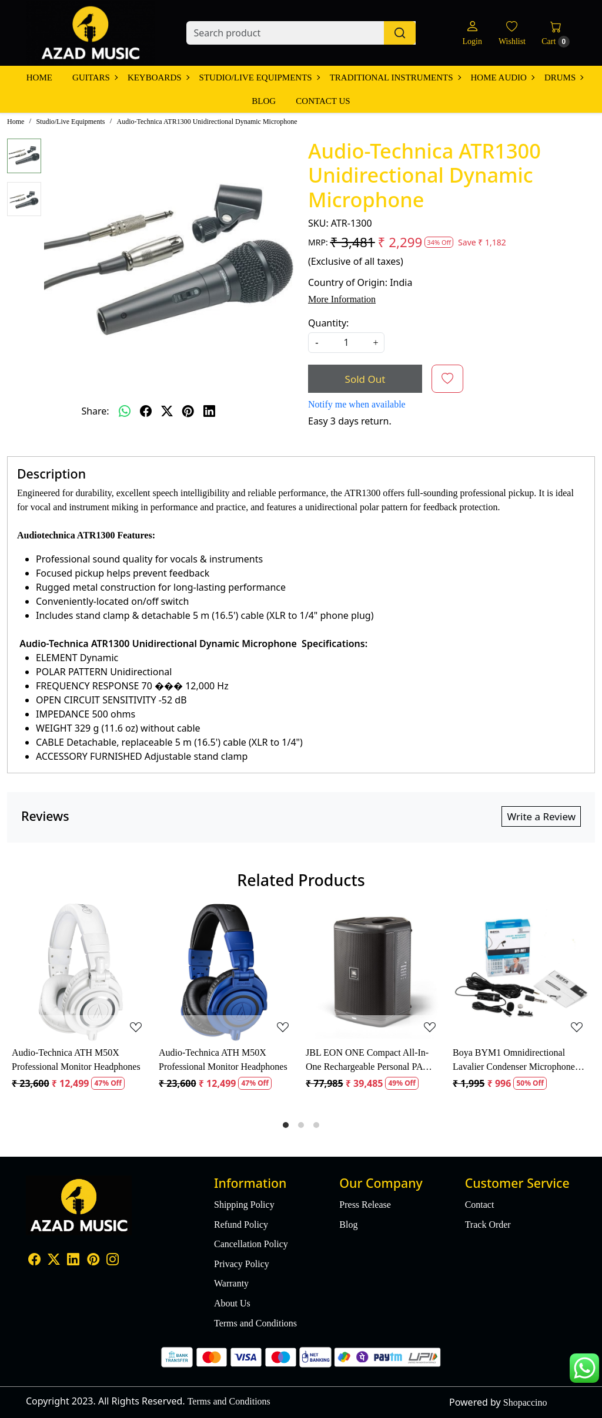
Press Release (365, 1205)
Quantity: (328, 322)
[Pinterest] (93, 1260)
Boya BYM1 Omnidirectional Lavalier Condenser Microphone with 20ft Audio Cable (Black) (514, 1060)
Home (39, 77)
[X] (53, 1260)
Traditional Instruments (395, 77)
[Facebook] (34, 1260)
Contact (479, 1205)
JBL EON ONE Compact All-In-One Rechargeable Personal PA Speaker (367, 1060)
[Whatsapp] (124, 411)
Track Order (488, 1225)
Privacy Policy (241, 1264)
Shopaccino (525, 1402)
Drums (563, 77)
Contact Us (323, 101)
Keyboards (158, 77)
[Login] (472, 33)
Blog (264, 101)
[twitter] (167, 411)
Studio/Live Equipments (259, 77)
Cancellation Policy (251, 1244)
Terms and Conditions (255, 1323)
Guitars (94, 77)
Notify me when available (357, 404)
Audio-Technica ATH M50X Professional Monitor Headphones (76, 1059)
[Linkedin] (73, 1260)
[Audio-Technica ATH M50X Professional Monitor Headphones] (80, 972)
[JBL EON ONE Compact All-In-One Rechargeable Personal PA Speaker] (374, 972)
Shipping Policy (244, 1205)
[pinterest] (188, 411)
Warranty (231, 1283)
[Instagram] (112, 1260)
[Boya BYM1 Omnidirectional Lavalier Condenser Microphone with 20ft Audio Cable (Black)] (521, 972)
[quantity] (346, 342)
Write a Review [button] (541, 816)
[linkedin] (209, 411)
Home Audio (502, 77)
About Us (232, 1303)
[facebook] (145, 411)
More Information (342, 299)
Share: (95, 411)
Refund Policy (241, 1225)
